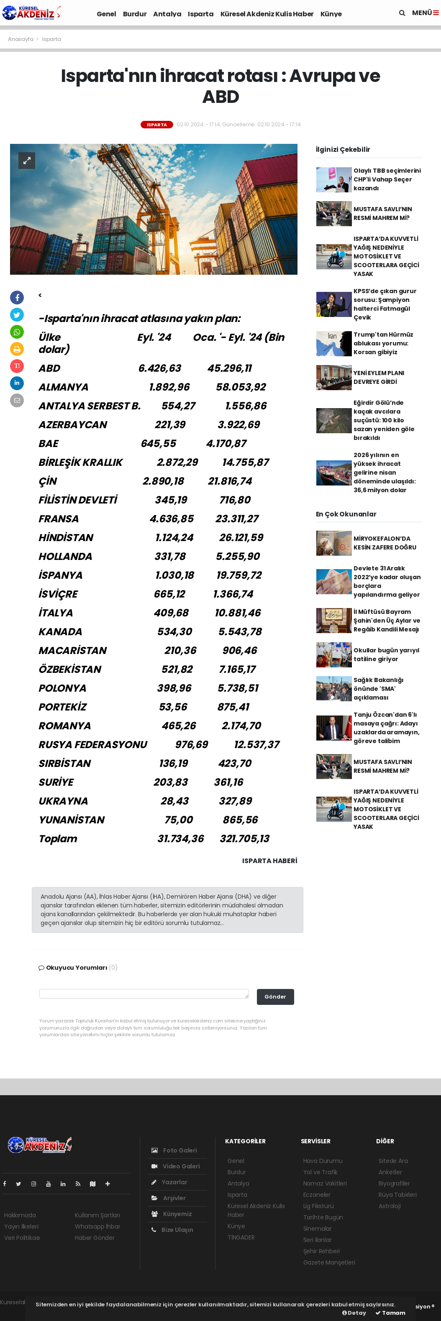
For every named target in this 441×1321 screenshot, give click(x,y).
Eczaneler (317, 1195)
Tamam (390, 1313)
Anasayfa (21, 39)
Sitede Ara (393, 1161)
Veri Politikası (22, 1238)
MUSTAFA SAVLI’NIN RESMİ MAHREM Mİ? (383, 213)
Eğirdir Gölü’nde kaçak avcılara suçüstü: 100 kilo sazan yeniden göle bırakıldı (384, 420)
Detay (354, 1313)
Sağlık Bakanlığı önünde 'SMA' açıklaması (379, 689)
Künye (331, 14)
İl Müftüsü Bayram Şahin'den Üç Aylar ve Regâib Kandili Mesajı (387, 621)
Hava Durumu (323, 1161)
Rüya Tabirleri (397, 1195)
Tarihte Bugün (323, 1217)
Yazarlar (169, 1182)
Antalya (167, 14)
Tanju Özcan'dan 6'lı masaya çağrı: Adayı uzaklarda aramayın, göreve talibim (386, 727)
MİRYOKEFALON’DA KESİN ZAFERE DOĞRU (385, 543)
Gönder (275, 996)
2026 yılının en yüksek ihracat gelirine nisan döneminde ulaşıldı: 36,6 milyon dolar (384, 472)
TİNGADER (241, 1237)
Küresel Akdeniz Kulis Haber (267, 14)
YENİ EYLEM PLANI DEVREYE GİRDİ (379, 377)
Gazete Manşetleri (329, 1262)
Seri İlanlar (317, 1240)
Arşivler (168, 1198)
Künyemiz (171, 1214)
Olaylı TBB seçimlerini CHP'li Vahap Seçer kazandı (387, 179)
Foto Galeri (174, 1150)
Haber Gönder (95, 1238)
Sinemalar (317, 1228)
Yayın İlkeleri (21, 1226)
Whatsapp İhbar (97, 1226)
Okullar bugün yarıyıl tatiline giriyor (386, 654)
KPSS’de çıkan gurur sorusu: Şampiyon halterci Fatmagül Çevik (385, 304)
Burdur (135, 14)
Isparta (200, 14)
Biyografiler (394, 1183)
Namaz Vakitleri (325, 1183)
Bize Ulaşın (172, 1230)
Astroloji (389, 1206)
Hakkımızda (20, 1215)
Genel (106, 14)
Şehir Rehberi (321, 1251)
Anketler (390, 1172)
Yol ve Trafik (320, 1172)
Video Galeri (175, 1166)
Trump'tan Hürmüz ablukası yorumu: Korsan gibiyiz (383, 343)
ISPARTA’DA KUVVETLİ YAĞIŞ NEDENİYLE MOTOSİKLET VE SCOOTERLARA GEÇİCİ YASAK (386, 256)
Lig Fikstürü (318, 1206)
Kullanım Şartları (97, 1215)
